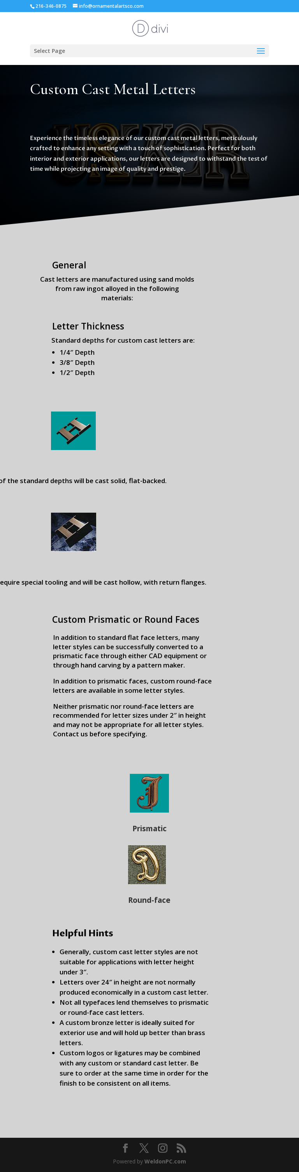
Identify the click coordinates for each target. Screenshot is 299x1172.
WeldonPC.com (165, 1161)
